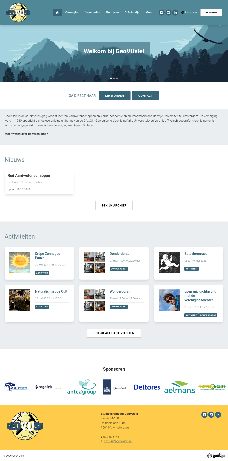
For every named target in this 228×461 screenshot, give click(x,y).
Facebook (162, 13)
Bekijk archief (114, 206)
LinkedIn (175, 13)
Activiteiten (20, 237)
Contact (146, 96)
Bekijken (39, 264)
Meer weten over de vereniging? (26, 134)
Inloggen (211, 12)
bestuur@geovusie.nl (118, 441)
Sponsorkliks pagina (114, 78)
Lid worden (114, 96)
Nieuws (15, 160)
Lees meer (39, 182)
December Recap (117, 78)
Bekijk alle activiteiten (114, 334)
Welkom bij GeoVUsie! (111, 78)
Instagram (168, 13)
